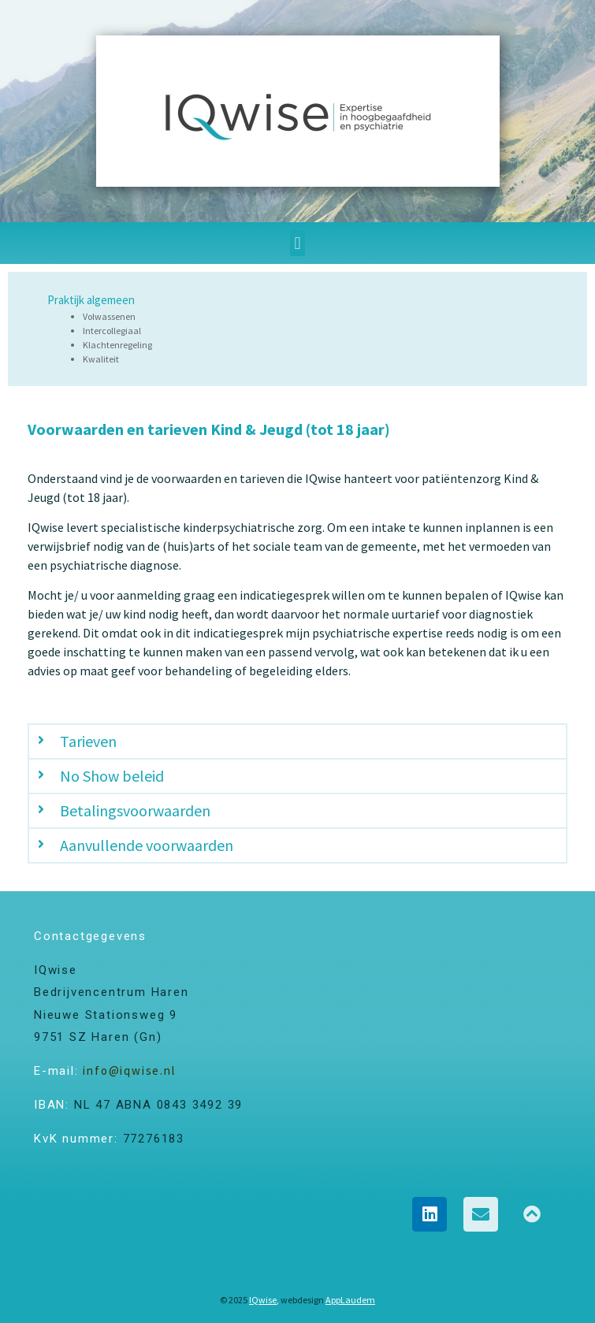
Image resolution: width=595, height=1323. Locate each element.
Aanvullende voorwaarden (146, 845)
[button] (297, 243)
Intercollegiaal (112, 330)
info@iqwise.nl (129, 1070)
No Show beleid (112, 776)
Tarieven (88, 741)
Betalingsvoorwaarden (135, 810)
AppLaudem (350, 1300)
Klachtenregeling (117, 345)
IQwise (263, 1300)
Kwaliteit (101, 359)
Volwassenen (109, 316)
